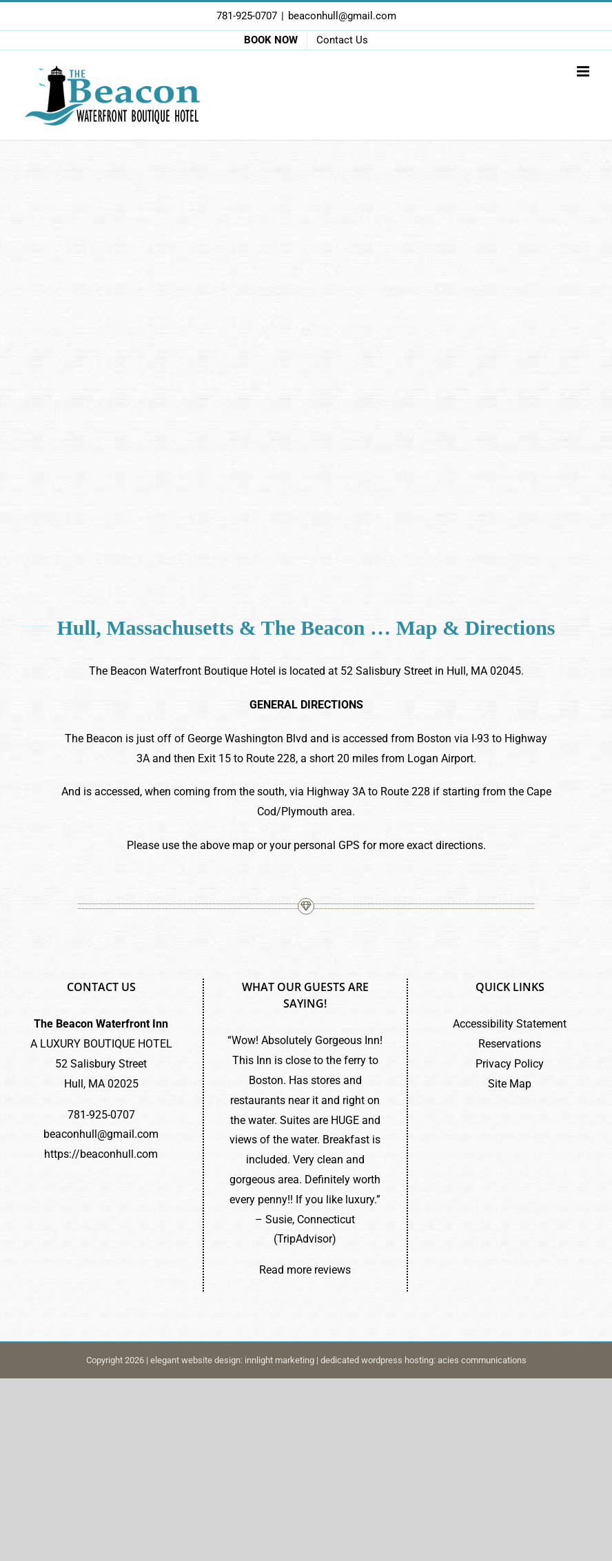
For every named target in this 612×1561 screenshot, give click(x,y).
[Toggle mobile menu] (584, 71)
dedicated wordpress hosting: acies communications (423, 1360)
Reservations (509, 1043)
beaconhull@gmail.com (342, 16)
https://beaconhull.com (101, 1154)
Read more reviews (305, 1269)
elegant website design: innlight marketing (232, 1360)
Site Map (509, 1083)
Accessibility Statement (510, 1023)
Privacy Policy (510, 1063)
